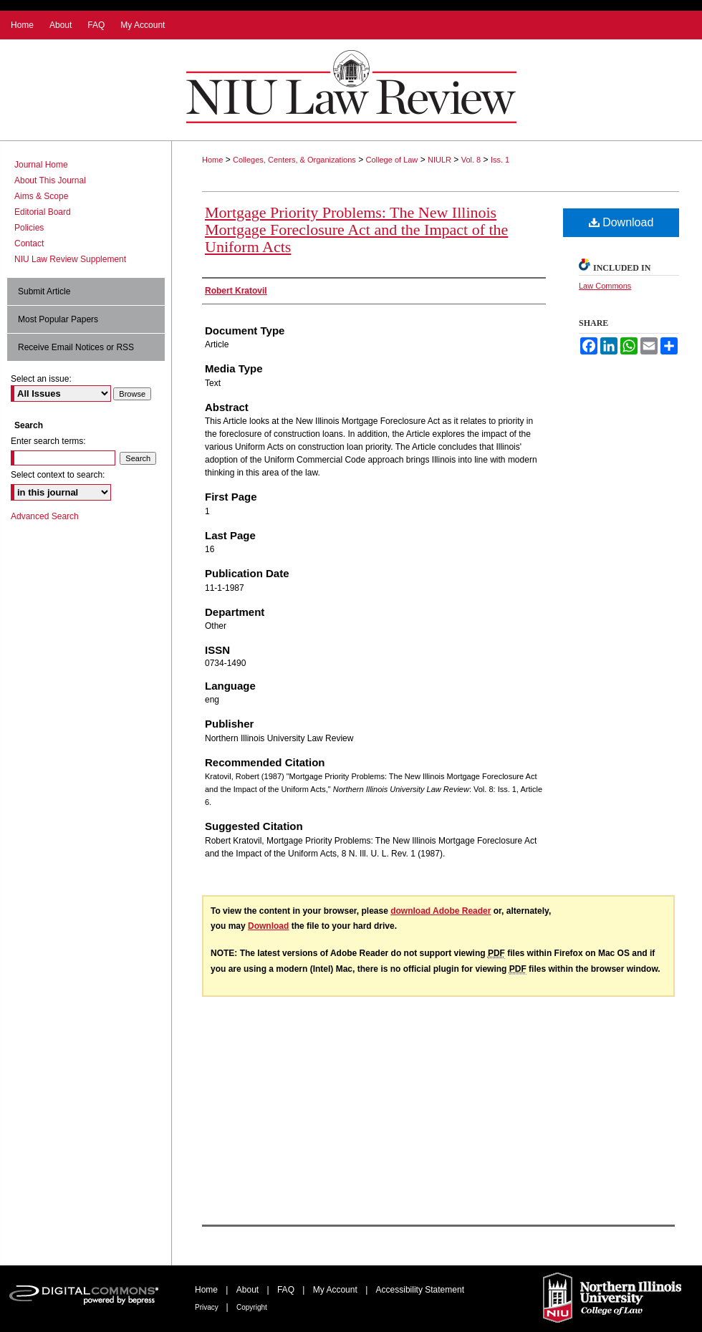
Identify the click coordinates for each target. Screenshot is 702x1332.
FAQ (287, 1290)
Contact (29, 243)
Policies (29, 228)
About (248, 1290)
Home (212, 159)
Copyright (251, 1307)
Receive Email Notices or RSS (76, 347)
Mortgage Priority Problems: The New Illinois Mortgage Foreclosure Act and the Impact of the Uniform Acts (356, 229)
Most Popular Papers (58, 319)
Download (621, 222)
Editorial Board (42, 212)
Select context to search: (58, 475)
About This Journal (50, 180)
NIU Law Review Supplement (70, 259)
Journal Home (41, 165)
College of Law (392, 159)
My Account (336, 1290)
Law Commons (605, 285)
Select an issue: (41, 379)
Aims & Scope (41, 196)
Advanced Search (45, 516)
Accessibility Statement (420, 1290)
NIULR (439, 159)
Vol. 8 (471, 159)
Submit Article (44, 291)
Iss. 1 (500, 159)
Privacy (208, 1307)
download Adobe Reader (440, 911)
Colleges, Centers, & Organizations (294, 159)
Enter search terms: (48, 441)
